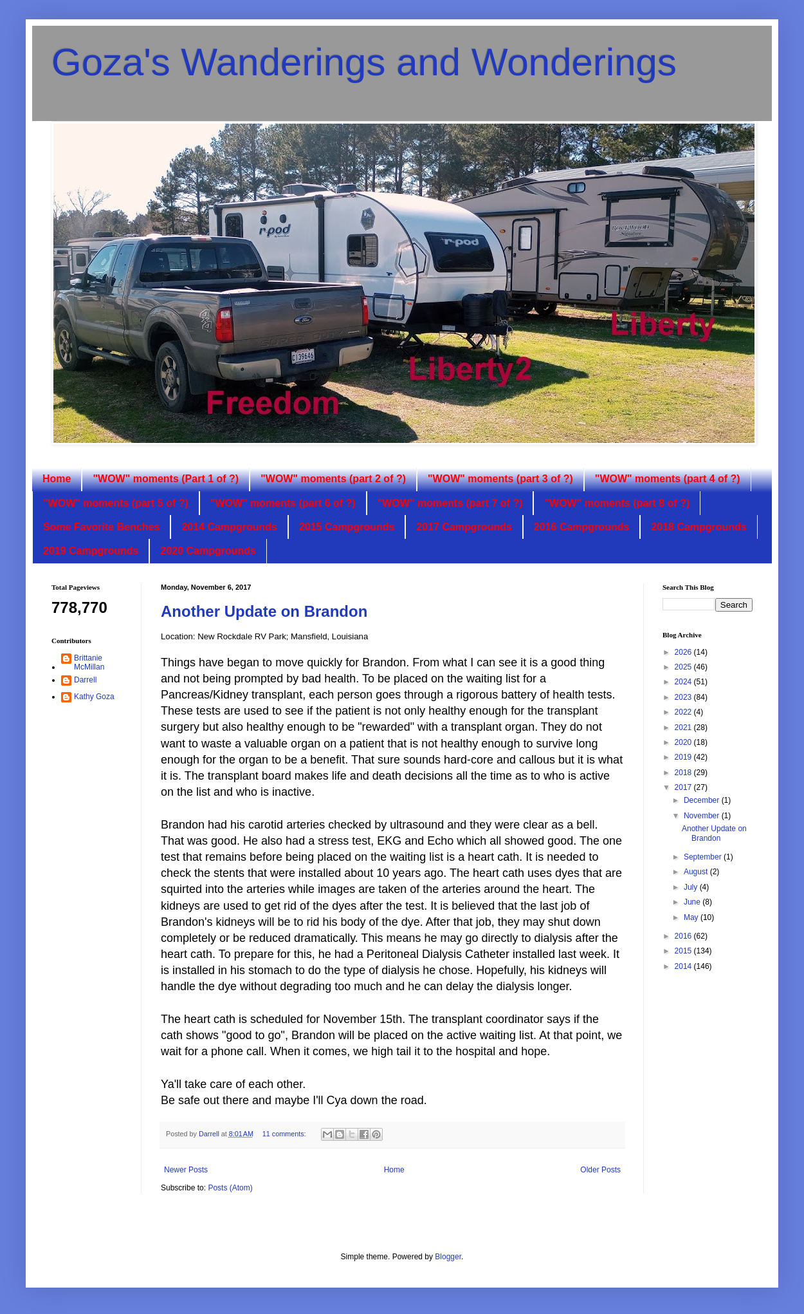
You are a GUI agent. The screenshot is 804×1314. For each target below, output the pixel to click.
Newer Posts (186, 1169)
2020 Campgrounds (207, 550)
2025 (684, 666)
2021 (684, 727)
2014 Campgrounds (229, 526)
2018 (684, 772)
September (704, 856)
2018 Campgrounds (698, 526)
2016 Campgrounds (581, 526)
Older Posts (600, 1169)
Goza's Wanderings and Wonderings (364, 62)
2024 (684, 681)
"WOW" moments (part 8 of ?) (617, 503)
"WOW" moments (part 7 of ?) (450, 503)
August (697, 871)
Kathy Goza (94, 696)
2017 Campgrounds (463, 526)
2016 (684, 936)
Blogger (448, 1256)
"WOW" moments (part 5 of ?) (115, 503)
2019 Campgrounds (90, 550)
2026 (684, 652)
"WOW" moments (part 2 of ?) (333, 478)
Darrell (85, 679)
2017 (684, 787)
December (703, 800)
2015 (684, 950)
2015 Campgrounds (346, 526)
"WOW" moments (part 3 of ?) (500, 478)
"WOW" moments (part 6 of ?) (283, 503)
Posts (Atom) (230, 1187)
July (692, 887)
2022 (684, 712)
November (703, 815)
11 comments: (285, 1134)
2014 (684, 966)
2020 (684, 742)
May (692, 917)
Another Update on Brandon (264, 611)
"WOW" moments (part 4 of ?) (667, 478)
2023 (684, 697)
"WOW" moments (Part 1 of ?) (166, 478)
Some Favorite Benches (101, 526)
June (693, 901)
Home (56, 478)
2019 (684, 757)
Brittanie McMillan (89, 662)
